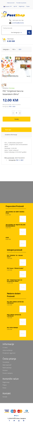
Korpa (4, 388)
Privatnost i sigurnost (9, 353)
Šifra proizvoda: (7, 104)
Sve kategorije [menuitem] (15, 32)
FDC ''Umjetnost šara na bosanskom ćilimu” (14, 280)
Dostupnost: (6, 88)
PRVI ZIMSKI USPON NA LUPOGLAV (14, 315)
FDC (13, 49)
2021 (20, 49)
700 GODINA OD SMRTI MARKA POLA (15, 212)
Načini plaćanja (7, 367)
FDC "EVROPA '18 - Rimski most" (15, 256)
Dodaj (16, 119)
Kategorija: (6, 106)
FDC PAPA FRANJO (12, 327)
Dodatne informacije (11, 134)
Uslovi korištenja (7, 350)
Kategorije (5, 49)
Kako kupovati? (7, 365)
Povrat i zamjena (7, 373)
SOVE (7, 237)
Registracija (21, 6)
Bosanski (7, 6)
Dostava (5, 370)
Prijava (27, 6)
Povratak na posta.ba (21, 2)
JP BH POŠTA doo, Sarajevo (17, 418)
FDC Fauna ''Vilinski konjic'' (15, 268)
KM (14, 6)
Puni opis (8, 130)
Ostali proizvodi (10, 2)
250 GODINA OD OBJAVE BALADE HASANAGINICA (15, 225)
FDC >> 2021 (12, 106)
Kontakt (5, 397)
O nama (5, 347)
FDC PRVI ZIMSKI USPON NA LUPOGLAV (15, 302)
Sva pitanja (6, 362)
